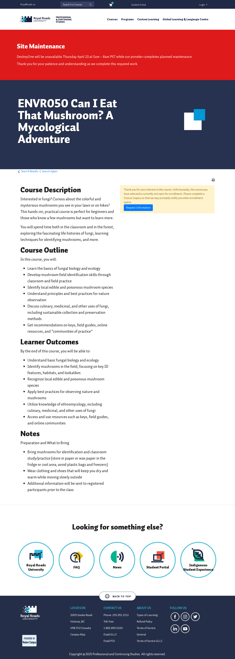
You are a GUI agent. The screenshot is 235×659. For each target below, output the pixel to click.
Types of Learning (147, 615)
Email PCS (109, 641)
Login (202, 5)
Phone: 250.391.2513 (116, 615)
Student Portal (138, 5)
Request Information (138, 208)
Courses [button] (112, 19)
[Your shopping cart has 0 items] (111, 5)
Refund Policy (144, 621)
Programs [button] (127, 19)
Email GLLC (110, 634)
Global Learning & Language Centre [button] (185, 19)
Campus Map (77, 634)
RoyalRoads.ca (27, 4)
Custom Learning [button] (148, 19)
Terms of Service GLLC (149, 641)
